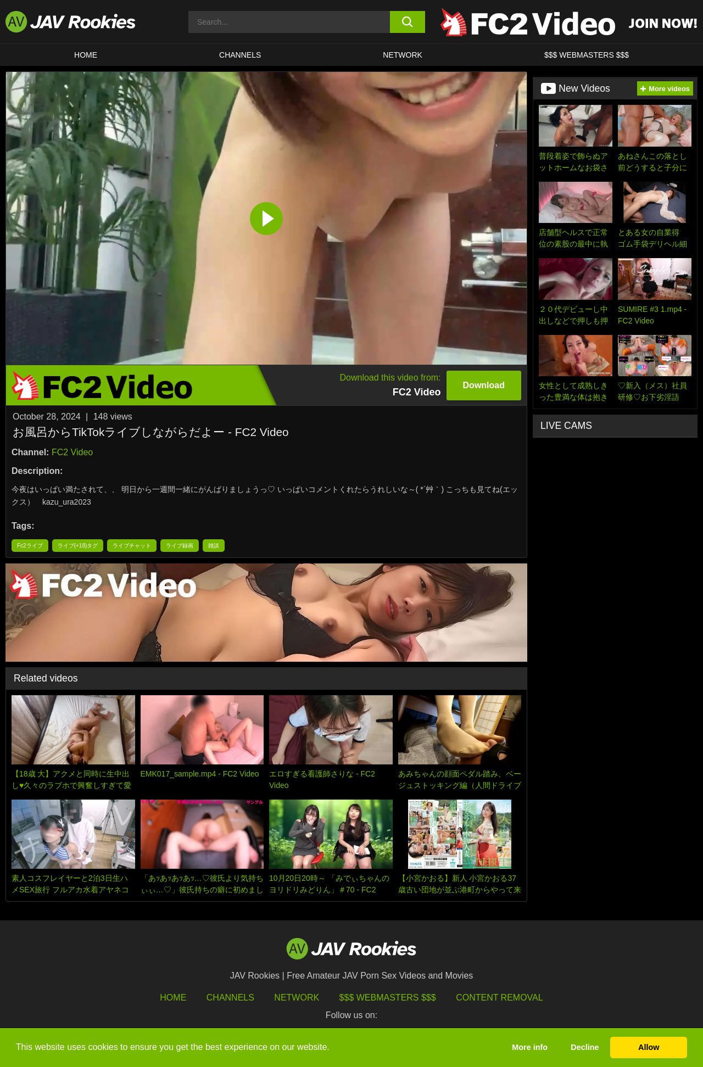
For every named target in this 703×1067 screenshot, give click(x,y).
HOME (85, 55)
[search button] (408, 22)
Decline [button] (585, 1047)
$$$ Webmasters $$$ (387, 997)
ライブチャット (132, 546)
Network (402, 55)
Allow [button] (648, 1047)
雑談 (213, 546)
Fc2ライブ (30, 546)
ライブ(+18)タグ (78, 546)
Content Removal (499, 997)
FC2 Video (72, 452)
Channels (240, 55)
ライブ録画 (179, 546)
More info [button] (530, 1047)
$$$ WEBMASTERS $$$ (586, 55)
